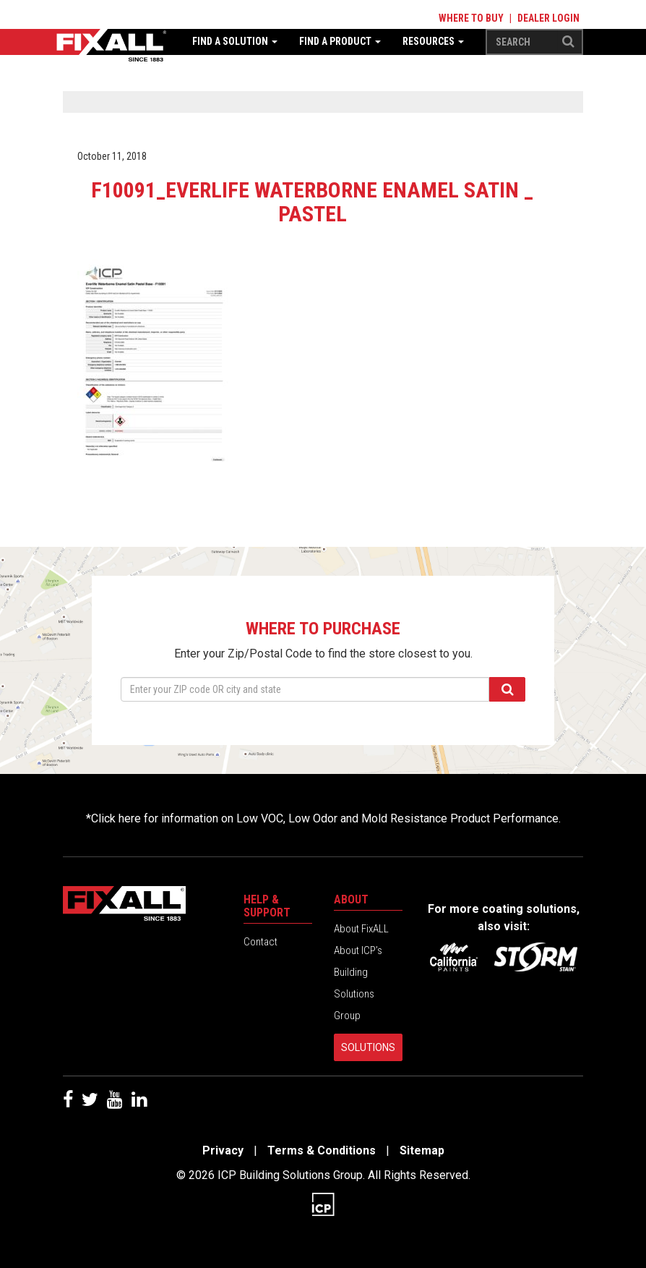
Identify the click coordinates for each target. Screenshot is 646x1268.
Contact (260, 941)
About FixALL (361, 928)
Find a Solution (234, 41)
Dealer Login (548, 18)
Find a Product (340, 41)
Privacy (223, 1150)
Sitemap (422, 1150)
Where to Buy (471, 18)
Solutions (368, 1047)
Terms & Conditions (321, 1150)
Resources (433, 41)
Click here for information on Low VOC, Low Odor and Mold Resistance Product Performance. (326, 818)
